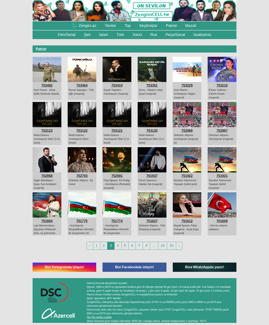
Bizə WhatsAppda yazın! (204, 267)
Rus (153, 35)
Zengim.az (84, 25)
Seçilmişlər (148, 26)
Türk (120, 35)
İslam (103, 35)
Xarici (137, 35)
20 (171, 245)
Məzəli (190, 26)
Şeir (87, 35)
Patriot (171, 26)
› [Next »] (179, 245)
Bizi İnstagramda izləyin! (64, 267)
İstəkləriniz (202, 35)
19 (163, 245)
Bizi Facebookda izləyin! (134, 267)
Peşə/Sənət (175, 35)
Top (128, 26)
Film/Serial (66, 35)
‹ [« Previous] (89, 245)
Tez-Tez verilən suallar (99, 317)
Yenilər (110, 26)
